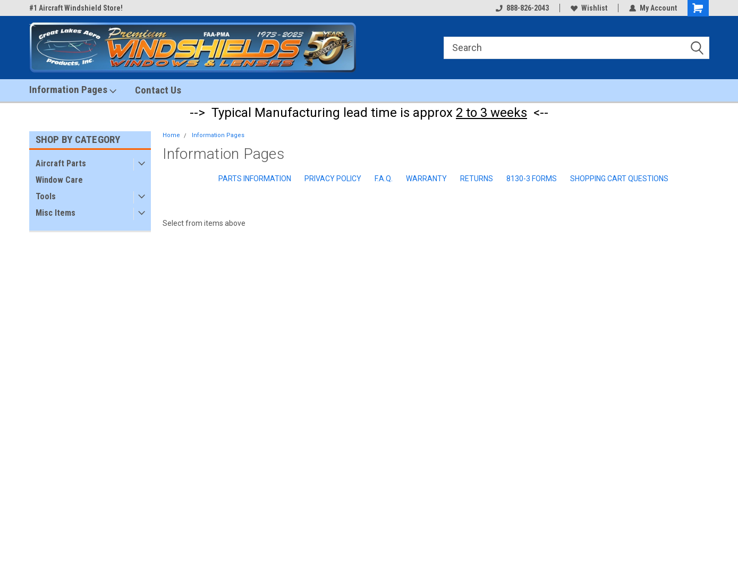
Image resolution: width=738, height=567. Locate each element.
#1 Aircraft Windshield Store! (76, 8)
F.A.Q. (384, 178)
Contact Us (158, 90)
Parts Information (254, 178)
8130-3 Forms (531, 178)
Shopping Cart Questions (619, 178)
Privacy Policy (332, 178)
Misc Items (55, 213)
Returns (476, 178)
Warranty (426, 178)
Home (171, 135)
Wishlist (589, 8)
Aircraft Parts (61, 163)
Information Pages (72, 89)
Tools (46, 196)
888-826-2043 (522, 8)
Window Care (59, 180)
